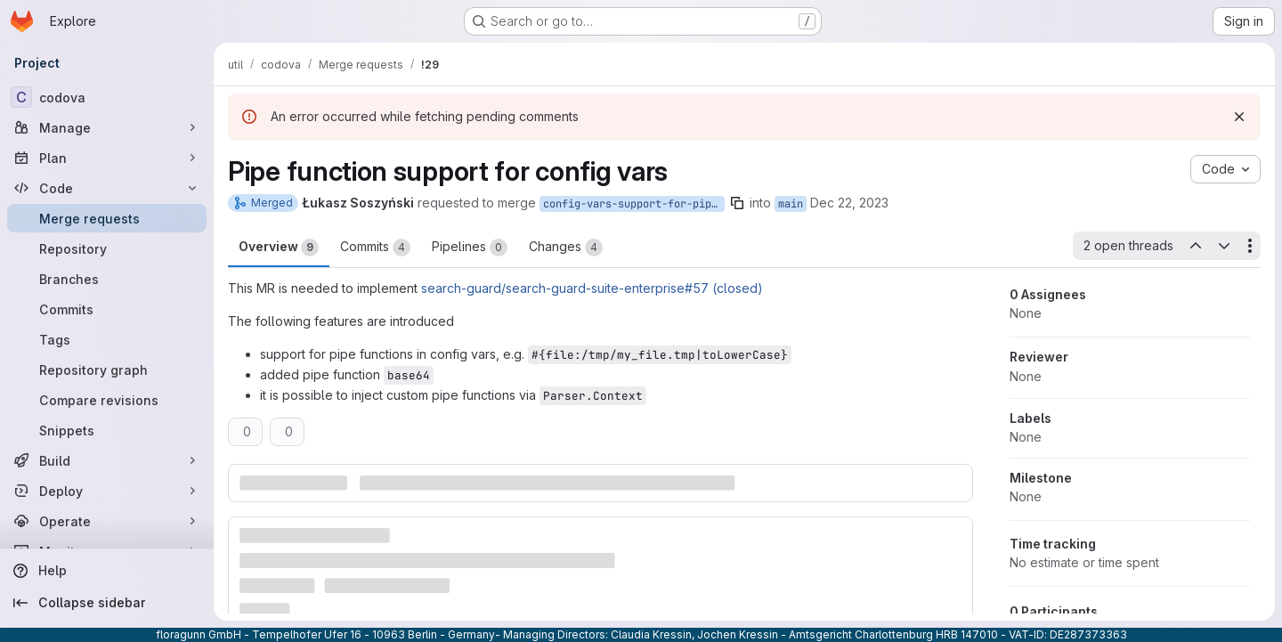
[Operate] (107, 521)
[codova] (107, 97)
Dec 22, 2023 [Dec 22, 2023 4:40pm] (849, 202)
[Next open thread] (1224, 246)
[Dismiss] (1239, 116)
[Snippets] (107, 430)
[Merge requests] (107, 218)
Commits (375, 247)
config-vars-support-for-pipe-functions (634, 204)
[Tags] (107, 339)
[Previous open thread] (1195, 246)
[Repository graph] (107, 369)
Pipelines (469, 247)
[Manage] (107, 127)
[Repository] (107, 248)
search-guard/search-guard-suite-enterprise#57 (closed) (592, 288)
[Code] (107, 188)
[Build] (107, 460)
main (790, 204)
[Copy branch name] (737, 203)
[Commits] (107, 309)
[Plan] (107, 157)
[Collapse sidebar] (107, 603)
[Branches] (107, 278)
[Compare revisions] (107, 400)
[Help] (107, 571)
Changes (566, 247)
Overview (279, 247)
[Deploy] (107, 490)
